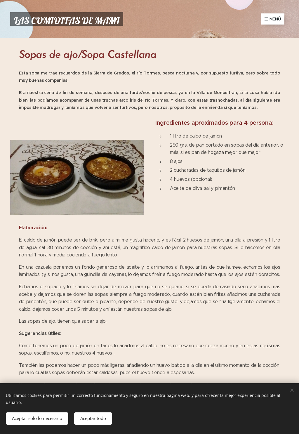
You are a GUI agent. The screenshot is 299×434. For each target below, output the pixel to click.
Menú (273, 19)
